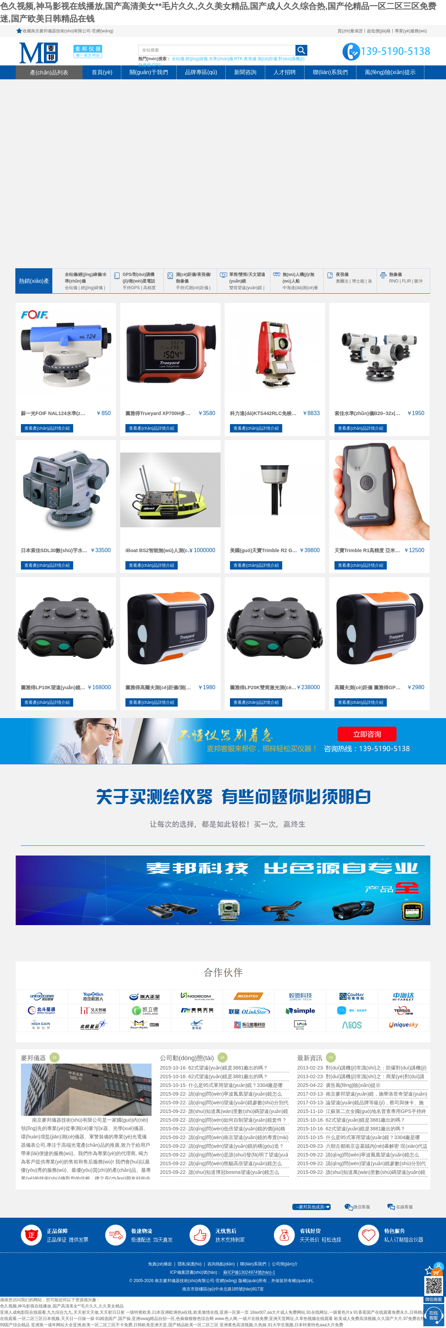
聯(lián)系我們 (330, 72)
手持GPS (131, 287)
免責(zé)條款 (160, 1264)
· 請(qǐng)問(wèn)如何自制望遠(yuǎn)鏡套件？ (236, 1120)
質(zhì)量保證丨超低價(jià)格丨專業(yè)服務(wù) (382, 31)
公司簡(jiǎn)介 (285, 1264)
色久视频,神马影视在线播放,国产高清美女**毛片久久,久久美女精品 (62, 1306)
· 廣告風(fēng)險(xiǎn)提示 (352, 1085)
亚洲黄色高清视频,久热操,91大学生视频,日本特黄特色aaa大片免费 (281, 1324)
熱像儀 (144, 65)
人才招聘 (285, 72)
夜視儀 (250, 58)
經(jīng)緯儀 (196, 58)
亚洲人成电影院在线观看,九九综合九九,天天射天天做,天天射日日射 (62, 1312)
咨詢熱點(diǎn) (221, 1264)
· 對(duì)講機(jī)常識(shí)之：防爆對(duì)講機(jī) (375, 1068)
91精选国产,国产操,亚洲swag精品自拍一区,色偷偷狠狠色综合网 (154, 1318)
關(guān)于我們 (149, 72)
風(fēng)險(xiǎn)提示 (390, 72)
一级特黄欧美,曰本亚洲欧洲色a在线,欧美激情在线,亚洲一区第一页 (187, 1312)
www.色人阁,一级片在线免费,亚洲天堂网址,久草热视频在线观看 (274, 1318)
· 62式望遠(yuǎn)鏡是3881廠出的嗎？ (364, 1128)
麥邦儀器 (42, 1058)
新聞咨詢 (245, 72)
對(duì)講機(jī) (291, 58)
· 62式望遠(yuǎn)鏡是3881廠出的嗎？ (227, 1068)
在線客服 (404, 1206)
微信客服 (361, 1206)
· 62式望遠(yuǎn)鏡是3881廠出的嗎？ (364, 1120)
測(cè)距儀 (267, 58)
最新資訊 (318, 1058)
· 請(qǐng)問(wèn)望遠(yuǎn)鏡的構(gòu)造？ (235, 1146)
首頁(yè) (102, 72)
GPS (156, 65)
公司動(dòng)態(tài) (195, 1058)
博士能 (358, 281)
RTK (238, 58)
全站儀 (178, 58)
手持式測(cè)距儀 (192, 287)
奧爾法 (342, 281)
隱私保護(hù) (190, 1264)
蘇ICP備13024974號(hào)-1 (249, 1272)
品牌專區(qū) (201, 72)
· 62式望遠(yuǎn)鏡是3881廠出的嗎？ (227, 1076)
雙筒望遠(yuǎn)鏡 (245, 287)
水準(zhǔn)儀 (221, 58)
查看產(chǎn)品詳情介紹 (47, 428)
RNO (394, 281)
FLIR (406, 281)
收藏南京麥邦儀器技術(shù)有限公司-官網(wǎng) (68, 31)
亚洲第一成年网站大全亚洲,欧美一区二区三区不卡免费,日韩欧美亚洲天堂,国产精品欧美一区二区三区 (124, 1324)
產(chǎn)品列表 (49, 72)
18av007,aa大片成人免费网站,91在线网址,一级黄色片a (301, 1312)
